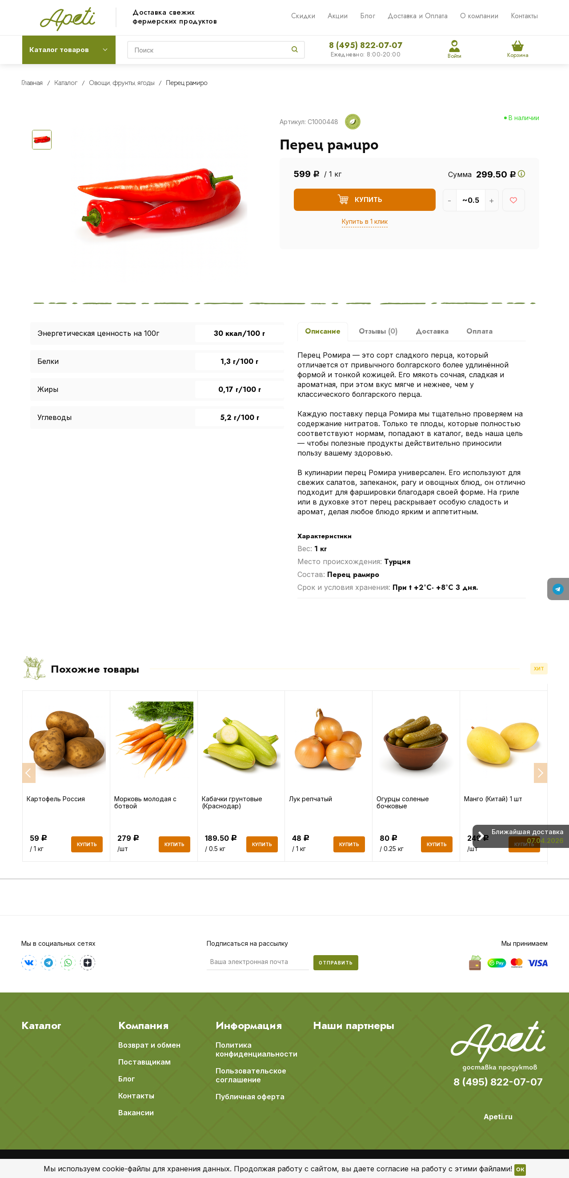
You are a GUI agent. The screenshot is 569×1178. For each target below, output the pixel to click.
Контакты (524, 16)
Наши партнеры (353, 1025)
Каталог (41, 1025)
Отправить (336, 962)
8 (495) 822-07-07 (365, 45)
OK (520, 1170)
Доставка (432, 331)
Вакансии (136, 1112)
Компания (143, 1025)
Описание (323, 331)
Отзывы (378, 331)
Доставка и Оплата (418, 16)
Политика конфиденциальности (256, 1049)
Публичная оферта (250, 1096)
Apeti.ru (498, 1116)
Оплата (479, 331)
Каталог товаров (59, 49)
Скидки (303, 16)
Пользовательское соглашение (251, 1075)
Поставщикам (144, 1061)
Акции (338, 16)
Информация (249, 1025)
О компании (479, 16)
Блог (367, 16)
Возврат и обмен (149, 1045)
